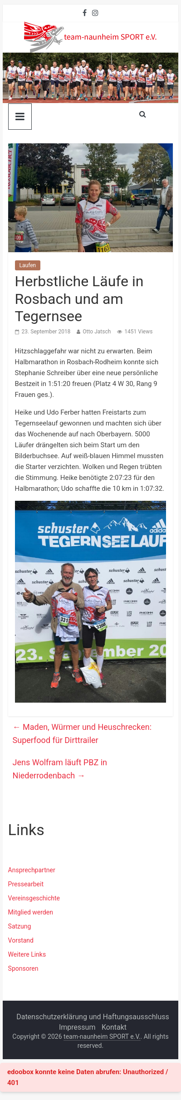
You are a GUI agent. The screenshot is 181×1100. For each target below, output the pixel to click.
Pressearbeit (26, 884)
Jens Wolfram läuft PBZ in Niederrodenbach (60, 769)
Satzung (19, 926)
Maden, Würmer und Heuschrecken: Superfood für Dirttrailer (82, 733)
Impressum (77, 1027)
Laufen (28, 265)
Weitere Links (27, 954)
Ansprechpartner (31, 870)
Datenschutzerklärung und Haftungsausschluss (92, 1016)
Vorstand (21, 940)
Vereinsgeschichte (34, 898)
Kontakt (114, 1027)
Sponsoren (23, 968)
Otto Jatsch (97, 331)
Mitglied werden (30, 912)
